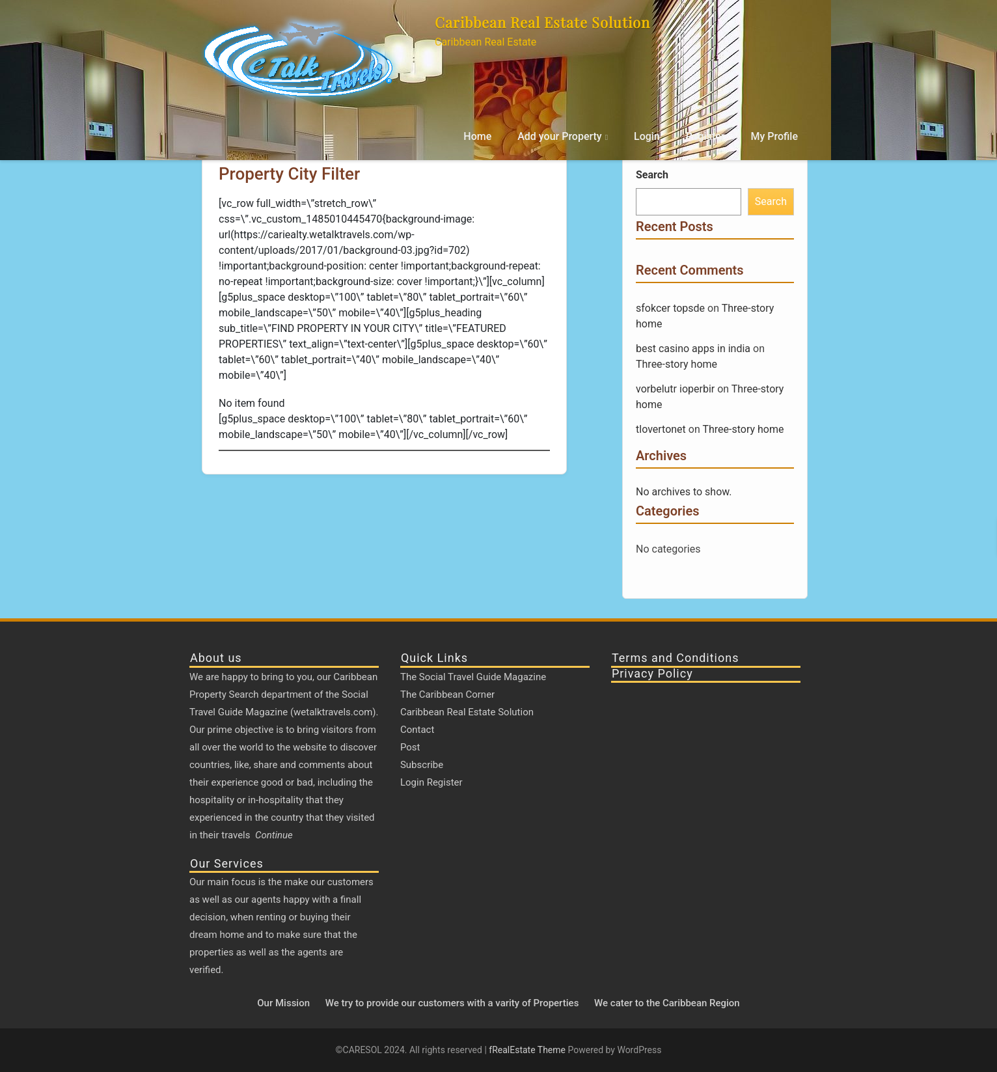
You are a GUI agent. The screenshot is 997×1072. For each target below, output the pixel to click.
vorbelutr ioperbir (675, 389)
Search (652, 175)
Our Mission (283, 1003)
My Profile (774, 136)
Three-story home (676, 364)
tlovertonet (661, 429)
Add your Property (559, 136)
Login (647, 136)
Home (477, 136)
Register (705, 136)
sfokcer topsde (670, 308)
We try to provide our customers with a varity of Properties (452, 1003)
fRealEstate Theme (528, 1050)
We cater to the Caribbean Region (667, 1003)
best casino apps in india (693, 348)
